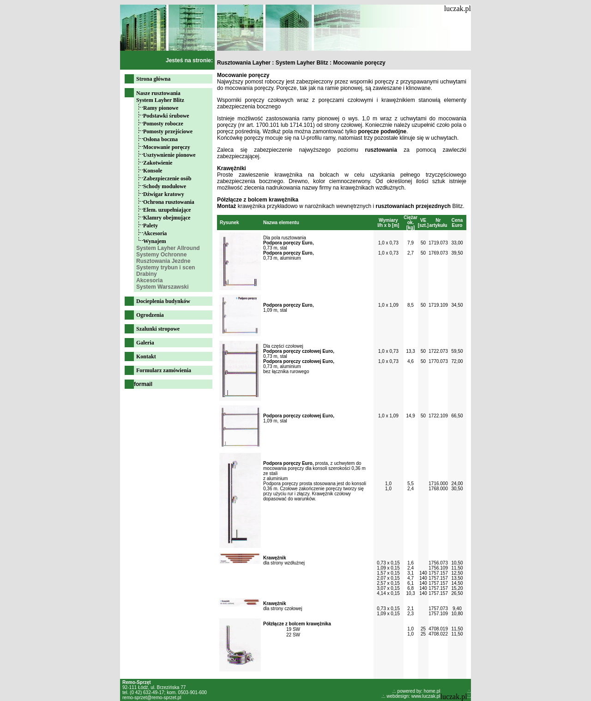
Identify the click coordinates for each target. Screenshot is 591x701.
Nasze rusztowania (158, 93)
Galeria (145, 342)
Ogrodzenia (150, 315)
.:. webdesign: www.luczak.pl (410, 696)
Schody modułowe (164, 186)
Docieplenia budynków (163, 301)
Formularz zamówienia (163, 370)
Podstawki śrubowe (166, 116)
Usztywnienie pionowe (169, 155)
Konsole (152, 170)
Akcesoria (155, 233)
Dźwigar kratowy (163, 194)
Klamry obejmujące (166, 217)
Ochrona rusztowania (168, 202)
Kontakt (146, 356)
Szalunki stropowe (158, 329)
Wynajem (154, 241)
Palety (150, 225)
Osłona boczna (160, 139)
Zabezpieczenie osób (167, 178)
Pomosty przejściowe (168, 131)
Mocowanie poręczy (166, 147)
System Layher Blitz (160, 100)
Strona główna (153, 79)
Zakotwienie (157, 163)
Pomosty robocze (163, 123)
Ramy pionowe (160, 108)
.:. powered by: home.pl (416, 691)
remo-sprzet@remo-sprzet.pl (151, 697)
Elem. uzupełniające (167, 210)
